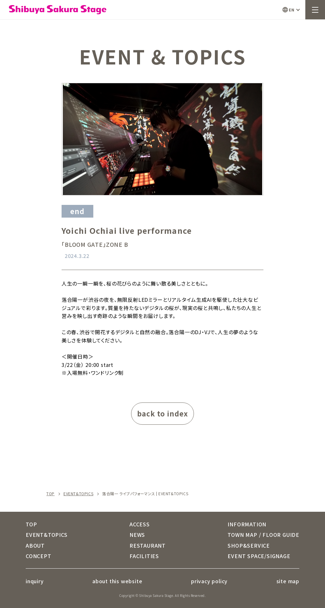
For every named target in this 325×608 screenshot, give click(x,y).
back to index (162, 413)
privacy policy (209, 581)
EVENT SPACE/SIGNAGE (259, 556)
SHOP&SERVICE (249, 545)
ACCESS (139, 524)
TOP (50, 493)
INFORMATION (247, 524)
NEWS (137, 534)
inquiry (35, 581)
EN (291, 9)
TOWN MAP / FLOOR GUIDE (263, 534)
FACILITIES (144, 556)
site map (287, 581)
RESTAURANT (147, 545)
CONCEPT (38, 556)
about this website (117, 581)
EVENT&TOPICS (78, 493)
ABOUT (35, 545)
